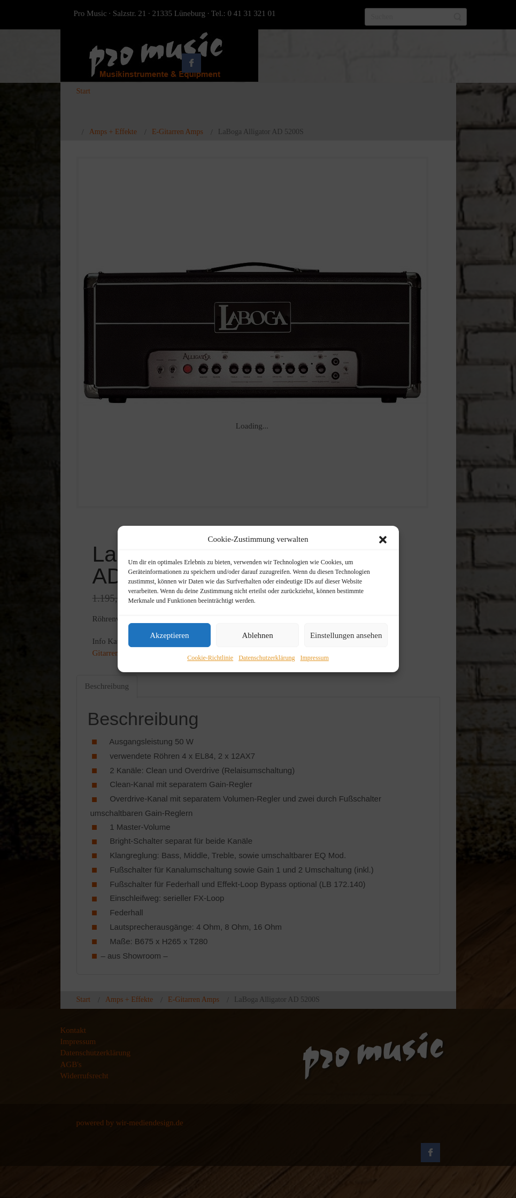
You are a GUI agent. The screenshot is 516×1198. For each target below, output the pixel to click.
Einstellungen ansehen (346, 635)
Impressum (314, 658)
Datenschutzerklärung (266, 658)
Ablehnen (257, 635)
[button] (383, 539)
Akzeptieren (169, 635)
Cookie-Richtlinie (210, 658)
